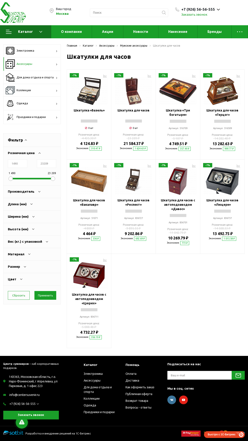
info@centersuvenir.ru (24, 395)
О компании (71, 32)
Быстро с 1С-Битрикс (222, 434)
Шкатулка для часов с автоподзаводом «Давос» (178, 205)
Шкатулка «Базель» (89, 110)
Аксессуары (32, 64)
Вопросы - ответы (138, 407)
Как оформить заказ (140, 387)
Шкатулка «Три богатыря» (178, 112)
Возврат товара (137, 400)
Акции (107, 32)
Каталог (24, 32)
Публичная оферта (139, 394)
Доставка (132, 380)
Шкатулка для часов (133, 110)
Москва (62, 13)
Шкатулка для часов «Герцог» (222, 112)
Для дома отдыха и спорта (32, 77)
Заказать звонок (194, 14)
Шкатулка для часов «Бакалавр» (89, 202)
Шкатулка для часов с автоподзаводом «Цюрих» (89, 299)
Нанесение (177, 32)
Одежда (32, 103)
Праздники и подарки (32, 117)
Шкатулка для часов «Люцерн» (222, 202)
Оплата (131, 373)
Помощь (132, 365)
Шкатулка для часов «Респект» (133, 202)
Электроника (32, 51)
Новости (140, 32)
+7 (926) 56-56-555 (22, 404)
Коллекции (32, 90)
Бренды (214, 32)
